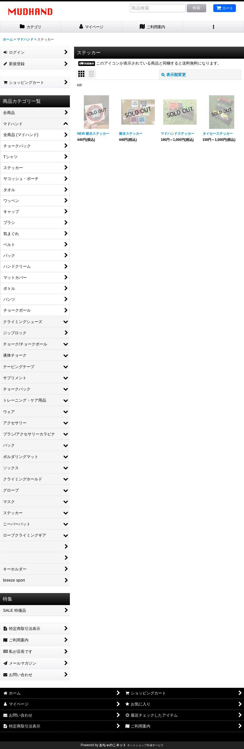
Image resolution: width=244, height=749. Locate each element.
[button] (213, 27)
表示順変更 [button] (173, 74)
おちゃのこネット (112, 745)
